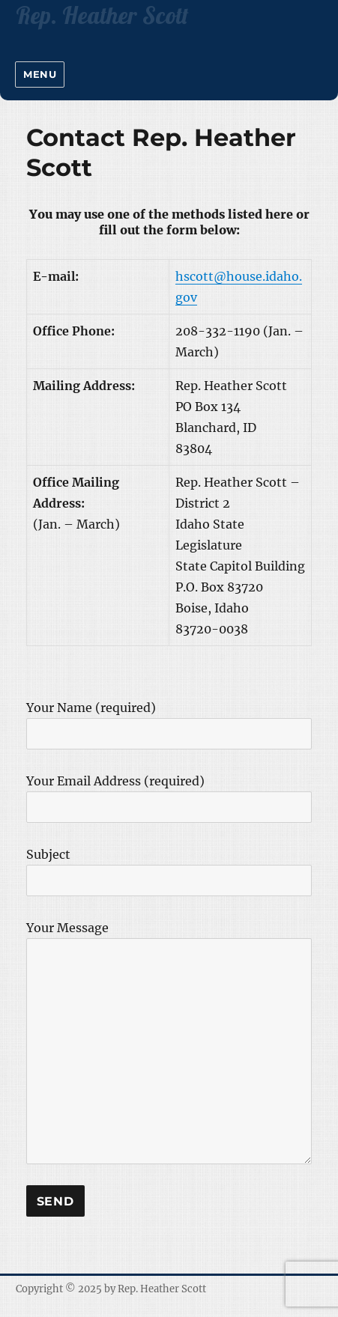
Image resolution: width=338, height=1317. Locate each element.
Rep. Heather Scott (162, 1289)
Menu (39, 74)
